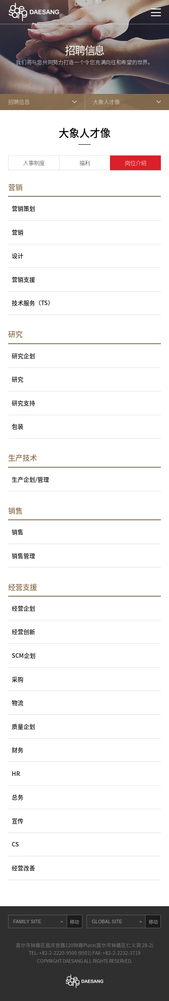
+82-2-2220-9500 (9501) (65, 952)
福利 (84, 163)
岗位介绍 (135, 163)
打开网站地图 (156, 13)
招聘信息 (19, 102)
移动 (74, 921)
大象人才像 (106, 102)
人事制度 (34, 163)
